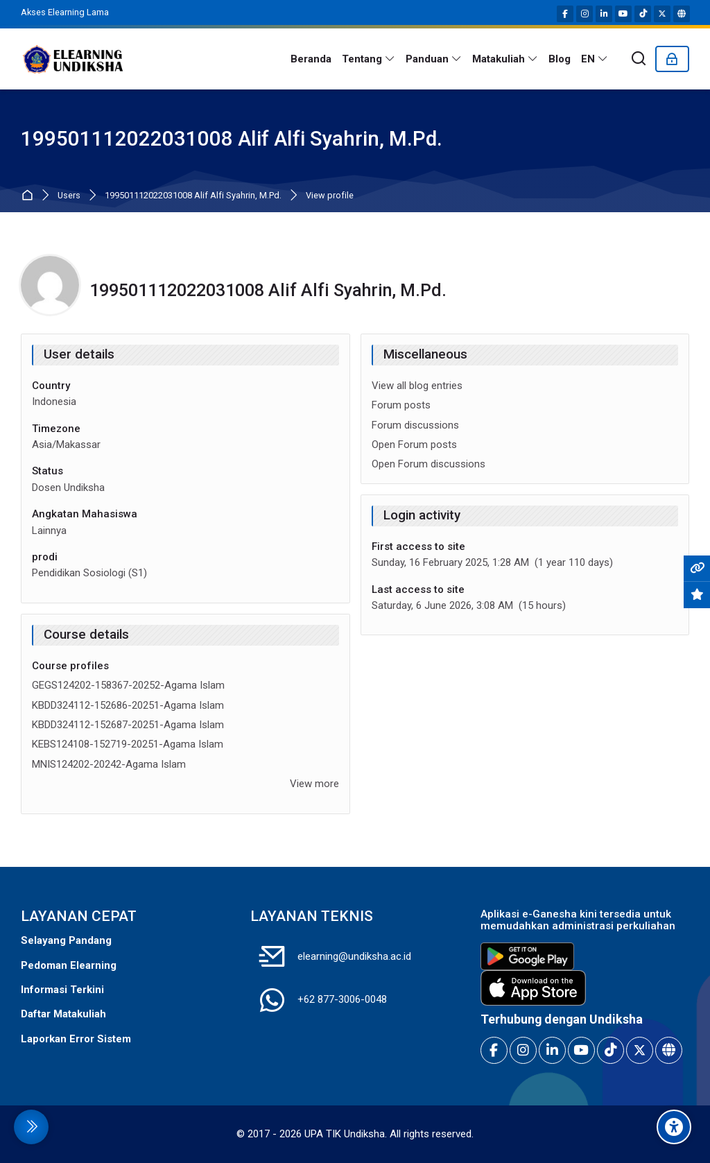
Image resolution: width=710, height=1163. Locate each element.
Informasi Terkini (62, 989)
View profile (330, 195)
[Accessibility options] (674, 1127)
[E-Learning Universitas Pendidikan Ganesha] (73, 59)
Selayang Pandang (66, 940)
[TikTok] (642, 14)
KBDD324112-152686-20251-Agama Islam (128, 705)
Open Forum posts (414, 444)
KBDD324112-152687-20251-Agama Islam (128, 724)
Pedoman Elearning (68, 965)
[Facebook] (565, 14)
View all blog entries (417, 385)
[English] (595, 58)
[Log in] (672, 59)
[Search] (639, 59)
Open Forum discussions (428, 464)
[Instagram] (584, 14)
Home (30, 196)
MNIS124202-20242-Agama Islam (109, 764)
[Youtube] (623, 14)
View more (314, 783)
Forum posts (401, 405)
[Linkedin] (604, 14)
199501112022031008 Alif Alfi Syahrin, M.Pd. (193, 195)
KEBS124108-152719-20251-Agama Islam (127, 744)
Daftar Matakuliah (63, 1014)
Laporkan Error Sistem (76, 1039)
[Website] (681, 14)
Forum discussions (415, 425)
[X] (662, 14)
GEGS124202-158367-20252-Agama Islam (128, 685)
